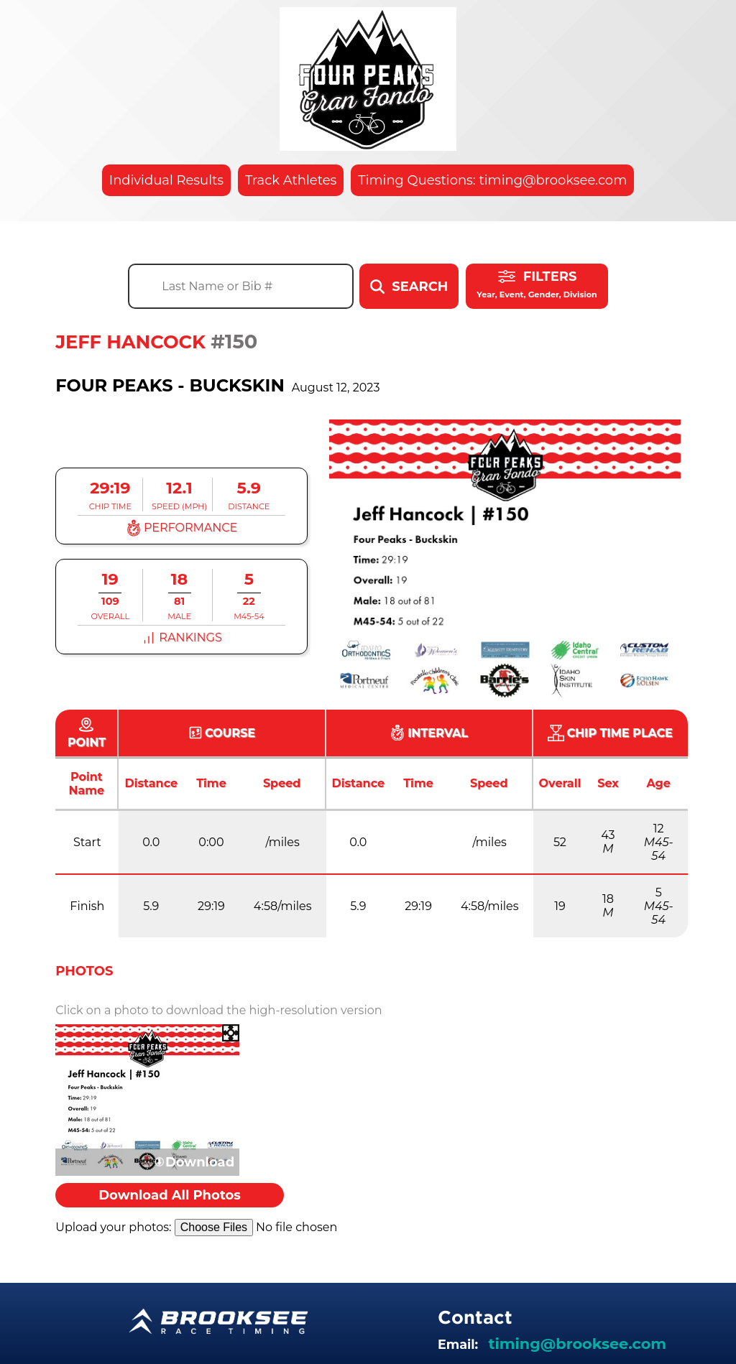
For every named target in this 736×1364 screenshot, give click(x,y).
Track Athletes (290, 180)
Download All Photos (169, 1195)
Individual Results (166, 180)
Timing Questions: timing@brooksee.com (492, 180)
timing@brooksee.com (577, 1344)
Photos (84, 971)
